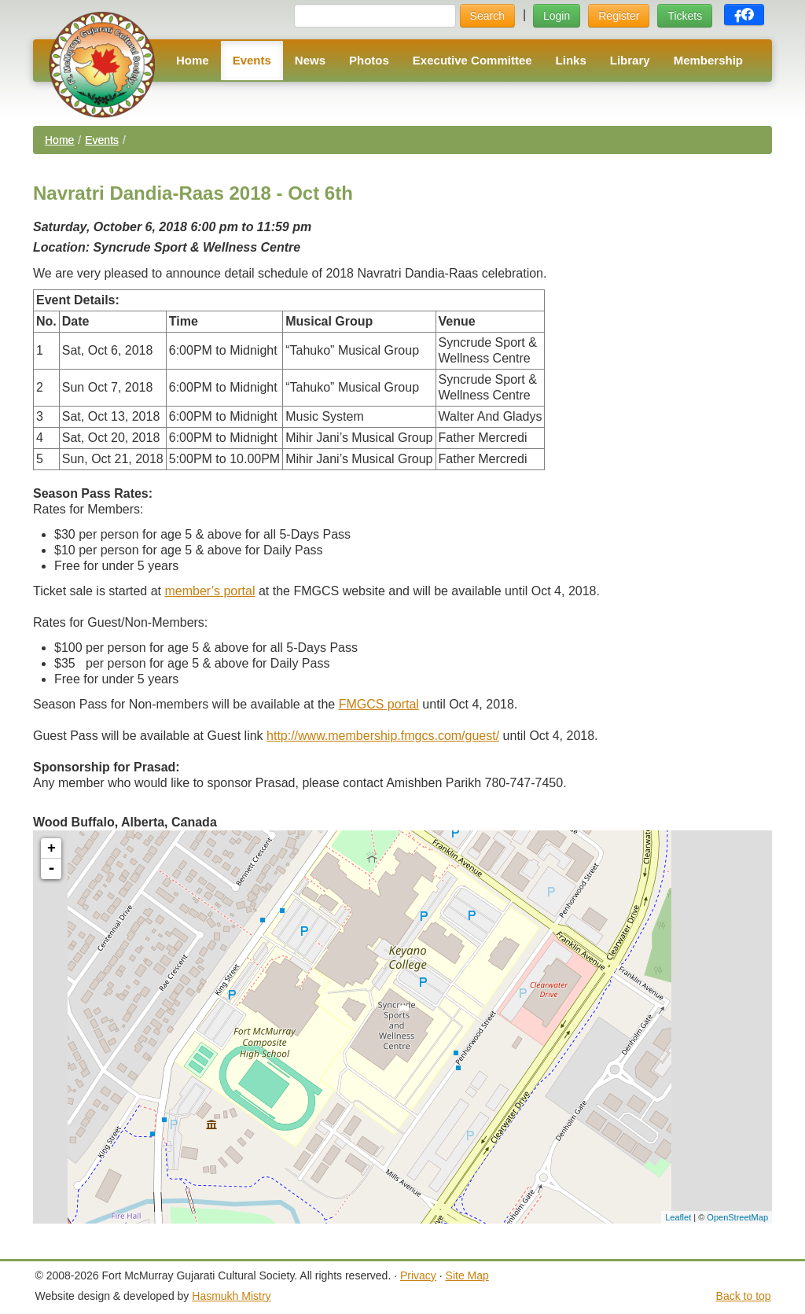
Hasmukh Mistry (231, 1296)
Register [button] (618, 15)
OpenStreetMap (737, 1217)
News (310, 60)
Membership (708, 60)
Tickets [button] (684, 15)
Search (487, 15)
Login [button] (556, 15)
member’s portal (209, 591)
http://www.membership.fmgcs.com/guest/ (382, 735)
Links (571, 60)
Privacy (418, 1275)
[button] (744, 15)
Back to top (743, 1296)
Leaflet (678, 1217)
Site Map (467, 1275)
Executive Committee (472, 60)
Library (630, 60)
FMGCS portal (379, 704)
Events (252, 60)
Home (192, 60)
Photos (369, 60)
